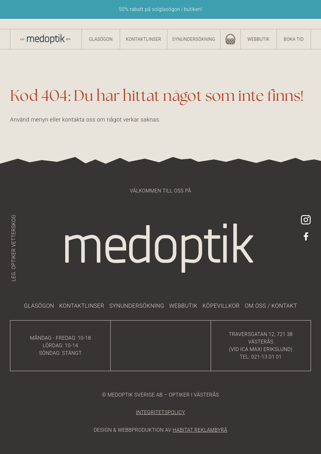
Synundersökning (193, 39)
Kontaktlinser (143, 39)
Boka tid (293, 39)
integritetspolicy (160, 412)
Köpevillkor (221, 305)
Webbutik (258, 39)
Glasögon (101, 39)
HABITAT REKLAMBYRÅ (200, 430)
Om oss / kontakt (271, 305)
